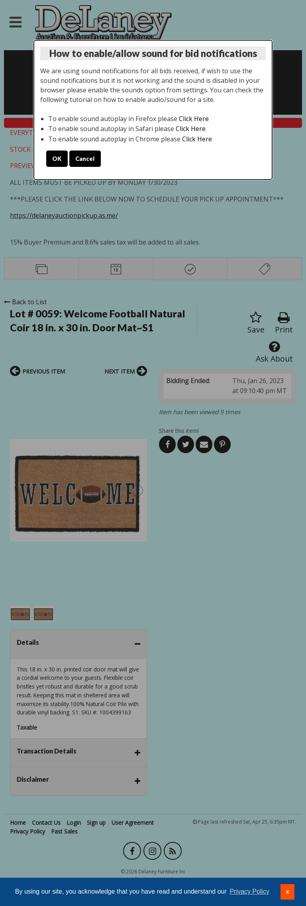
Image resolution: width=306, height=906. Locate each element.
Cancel (84, 158)
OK (56, 158)
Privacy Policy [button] (249, 891)
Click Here (194, 118)
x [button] (287, 891)
